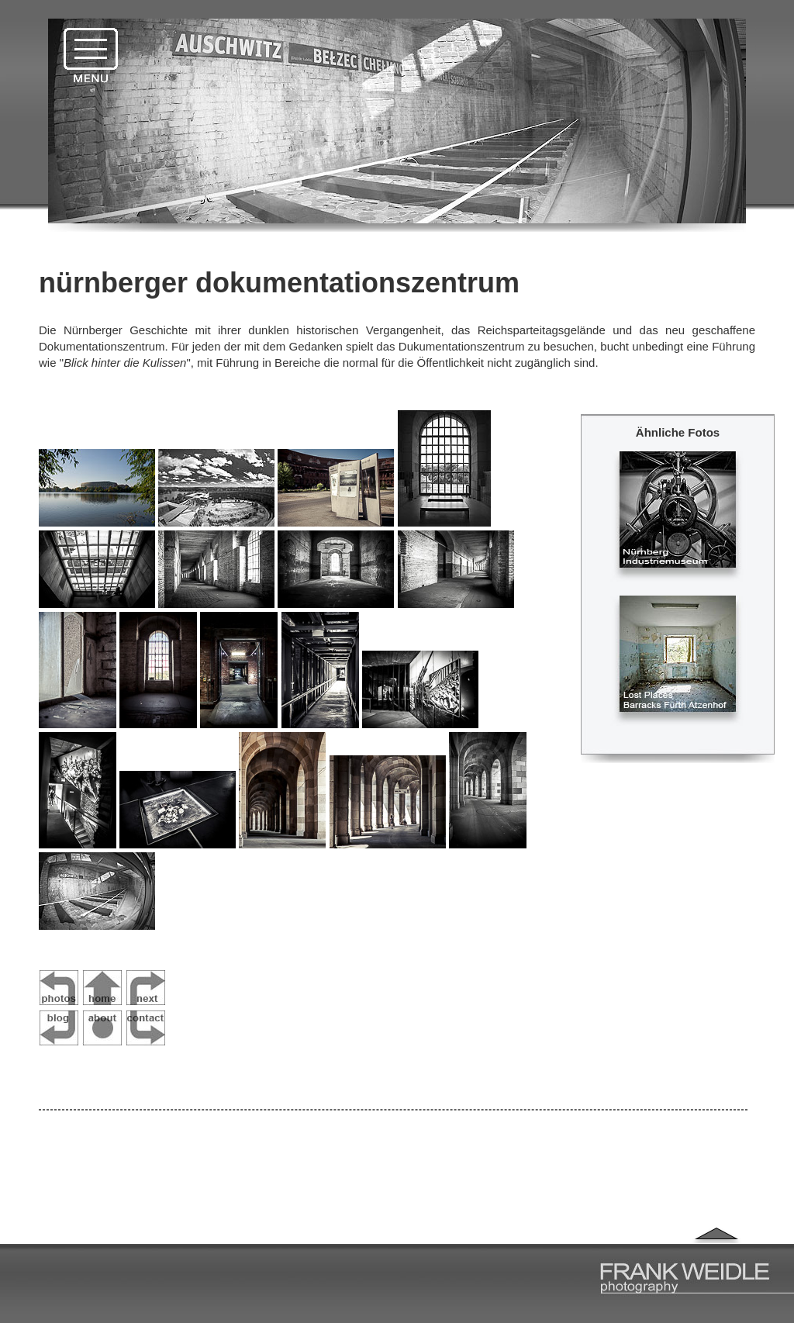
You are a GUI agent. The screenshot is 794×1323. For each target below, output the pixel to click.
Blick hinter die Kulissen (125, 362)
